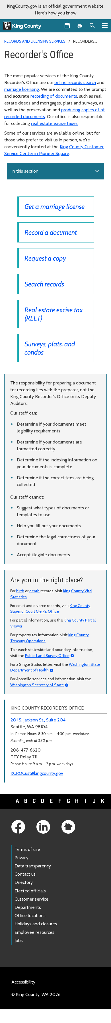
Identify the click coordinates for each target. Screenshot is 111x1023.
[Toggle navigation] (104, 25)
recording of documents (53, 96)
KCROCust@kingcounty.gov (37, 773)
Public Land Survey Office (47, 655)
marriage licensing (21, 89)
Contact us (25, 874)
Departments (28, 907)
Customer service (31, 899)
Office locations (30, 915)
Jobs (19, 940)
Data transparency (33, 866)
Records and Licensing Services (34, 41)
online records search (75, 82)
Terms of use (27, 849)
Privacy (21, 857)
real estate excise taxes (54, 123)
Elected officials (30, 891)
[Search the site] (92, 25)
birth (20, 591)
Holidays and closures (36, 923)
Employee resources (34, 932)
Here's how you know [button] (56, 13)
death (34, 591)
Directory (24, 882)
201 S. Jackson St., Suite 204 (38, 720)
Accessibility (23, 982)
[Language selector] (79, 25)
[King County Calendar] (67, 25)
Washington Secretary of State (37, 685)
